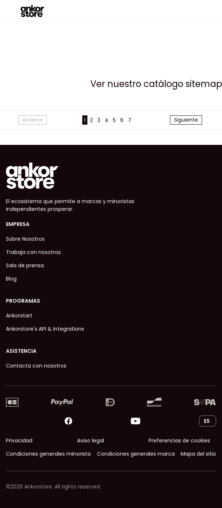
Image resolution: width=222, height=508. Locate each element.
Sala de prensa (25, 265)
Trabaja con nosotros (33, 252)
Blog (11, 278)
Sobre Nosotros (25, 239)
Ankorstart (19, 315)
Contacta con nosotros (36, 365)
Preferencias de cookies (179, 440)
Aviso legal (90, 440)
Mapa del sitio (198, 453)
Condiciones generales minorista (48, 453)
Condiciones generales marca (136, 453)
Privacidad (19, 440)
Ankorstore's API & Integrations (45, 329)
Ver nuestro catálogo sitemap (156, 84)
